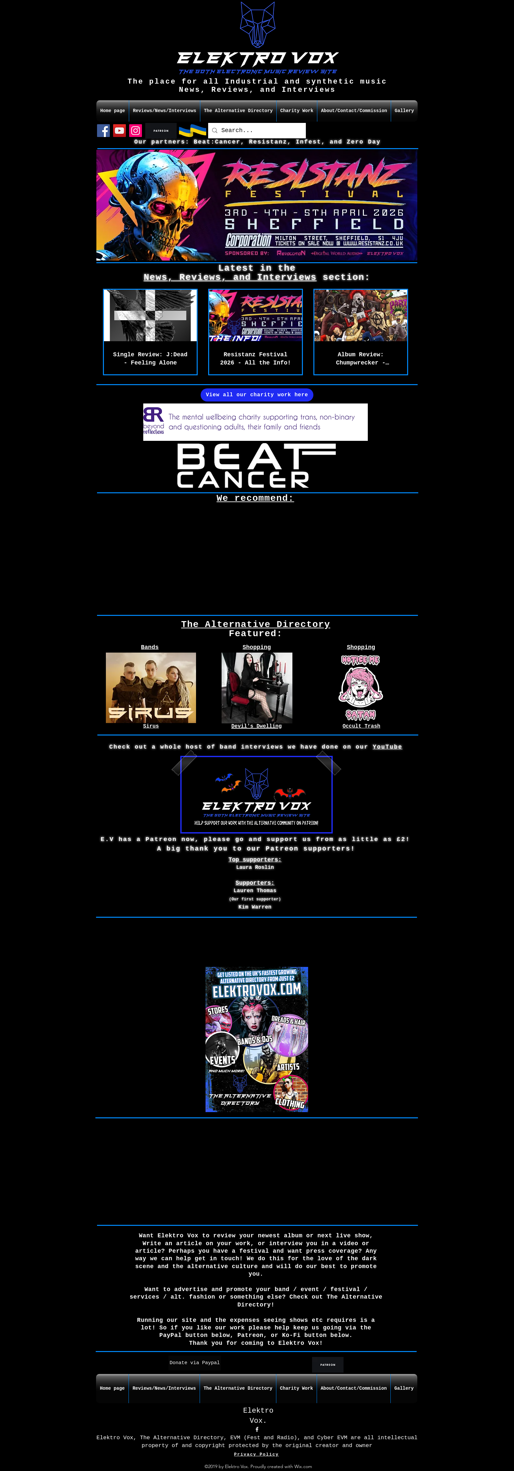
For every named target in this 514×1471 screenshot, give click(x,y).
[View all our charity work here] (257, 395)
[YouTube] (119, 130)
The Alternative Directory (255, 624)
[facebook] (257, 1429)
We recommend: (255, 498)
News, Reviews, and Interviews (230, 277)
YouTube (388, 747)
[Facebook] (103, 130)
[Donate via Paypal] (194, 1363)
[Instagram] (135, 130)
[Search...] (256, 131)
